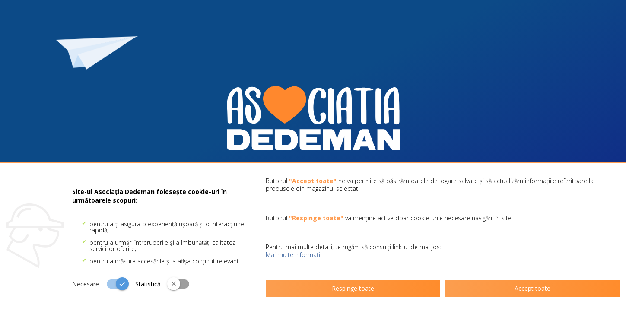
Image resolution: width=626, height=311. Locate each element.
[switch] (103, 284)
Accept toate (532, 288)
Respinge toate (353, 288)
